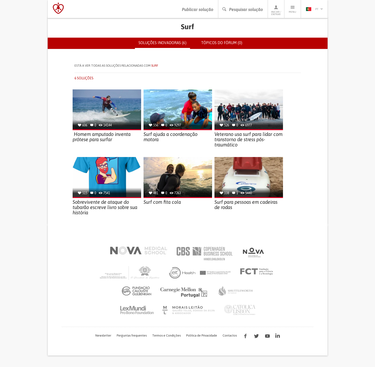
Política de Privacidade (201, 335)
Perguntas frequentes (132, 335)
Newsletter (103, 335)
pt (314, 9)
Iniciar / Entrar (276, 10)
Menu (292, 9)
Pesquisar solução (242, 9)
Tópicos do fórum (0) (221, 43)
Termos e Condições (166, 335)
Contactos (230, 335)
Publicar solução (197, 9)
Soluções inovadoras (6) (164, 44)
